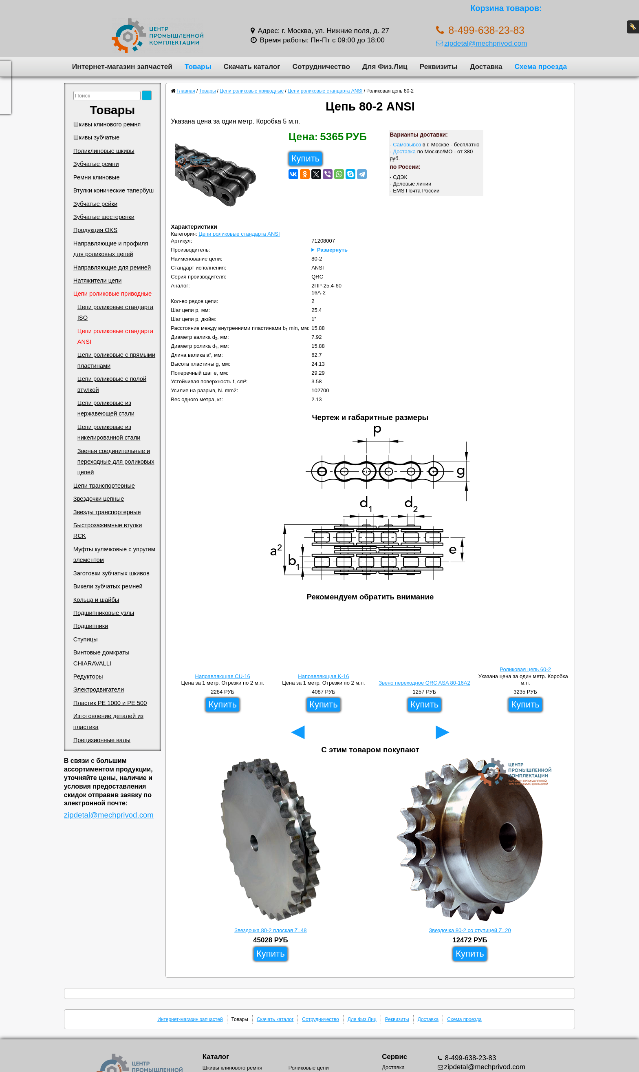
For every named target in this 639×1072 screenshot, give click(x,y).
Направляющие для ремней (112, 267)
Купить (305, 158)
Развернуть (332, 250)
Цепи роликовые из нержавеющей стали (105, 408)
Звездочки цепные (98, 498)
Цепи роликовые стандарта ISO (115, 312)
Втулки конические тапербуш (113, 190)
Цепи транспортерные (104, 485)
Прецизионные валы (101, 740)
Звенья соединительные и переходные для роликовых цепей (115, 462)
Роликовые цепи (309, 1068)
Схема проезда (541, 66)
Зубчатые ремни (96, 164)
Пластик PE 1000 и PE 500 (110, 703)
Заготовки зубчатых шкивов (111, 573)
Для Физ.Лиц (385, 66)
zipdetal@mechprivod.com (481, 43)
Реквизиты (439, 66)
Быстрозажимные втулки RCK (107, 530)
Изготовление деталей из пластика (108, 721)
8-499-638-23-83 (469, 1058)
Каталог (216, 1057)
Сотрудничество (321, 66)
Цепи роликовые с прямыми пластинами (116, 360)
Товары (198, 66)
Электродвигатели (98, 689)
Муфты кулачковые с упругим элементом (114, 554)
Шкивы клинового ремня (107, 124)
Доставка (486, 66)
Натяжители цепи (97, 280)
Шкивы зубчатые (96, 137)
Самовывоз (407, 144)
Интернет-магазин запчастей (122, 66)
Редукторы (88, 676)
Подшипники (90, 626)
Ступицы (85, 639)
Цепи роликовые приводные (112, 293)
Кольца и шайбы (96, 600)
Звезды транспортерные (107, 512)
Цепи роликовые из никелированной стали (109, 432)
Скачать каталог (251, 66)
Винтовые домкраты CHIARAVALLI (101, 657)
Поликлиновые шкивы (103, 151)
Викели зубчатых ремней (108, 586)
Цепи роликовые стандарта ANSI (115, 336)
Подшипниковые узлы (103, 613)
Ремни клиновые (96, 177)
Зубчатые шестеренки (103, 217)
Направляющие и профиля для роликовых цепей (110, 248)
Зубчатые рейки (95, 204)
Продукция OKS (95, 230)
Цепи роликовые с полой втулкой (111, 384)
